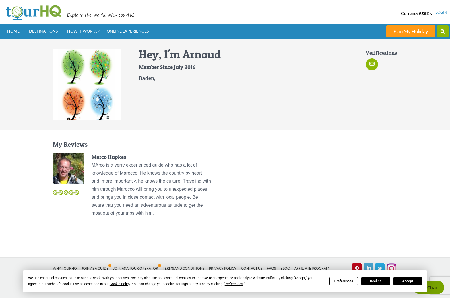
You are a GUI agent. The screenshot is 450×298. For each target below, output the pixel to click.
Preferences (343, 281)
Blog (285, 268)
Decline (375, 281)
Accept (407, 281)
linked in (368, 268)
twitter (380, 268)
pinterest (357, 268)
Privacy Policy (222, 268)
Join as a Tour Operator (135, 268)
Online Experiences (128, 31)
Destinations (43, 31)
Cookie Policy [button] (120, 284)
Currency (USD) (416, 13)
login (441, 12)
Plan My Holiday (410, 31)
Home (13, 31)
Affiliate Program (311, 268)
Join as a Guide (95, 268)
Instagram (391, 268)
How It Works (82, 31)
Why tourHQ (65, 268)
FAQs (271, 268)
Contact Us (251, 268)
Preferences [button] (234, 284)
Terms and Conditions (183, 268)
